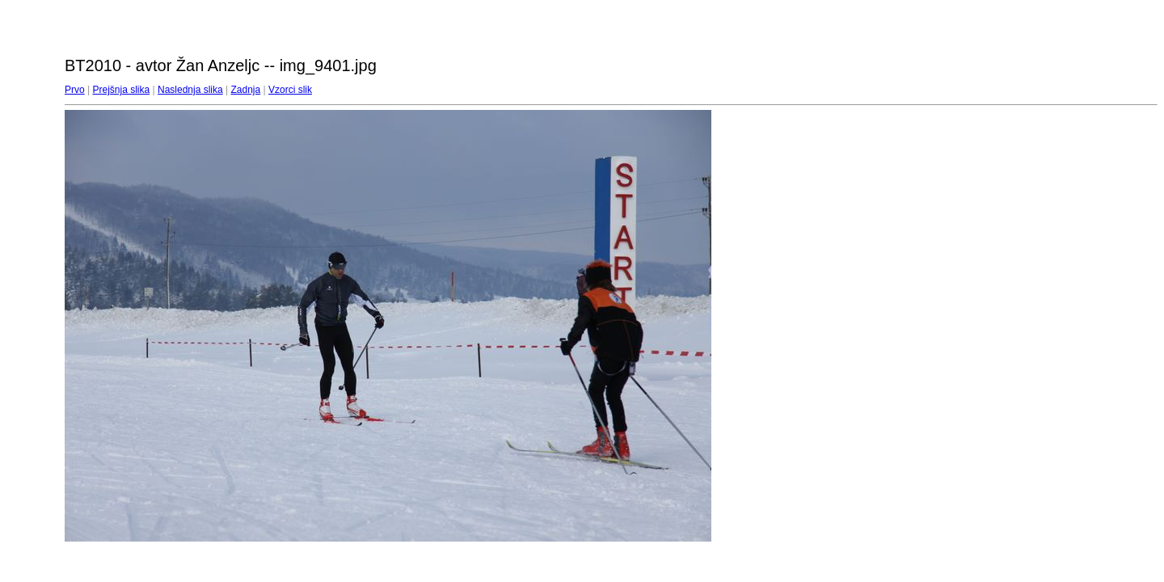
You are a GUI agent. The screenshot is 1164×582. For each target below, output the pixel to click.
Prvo (75, 89)
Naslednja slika (190, 89)
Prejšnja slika (121, 89)
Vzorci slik (290, 89)
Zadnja (246, 89)
